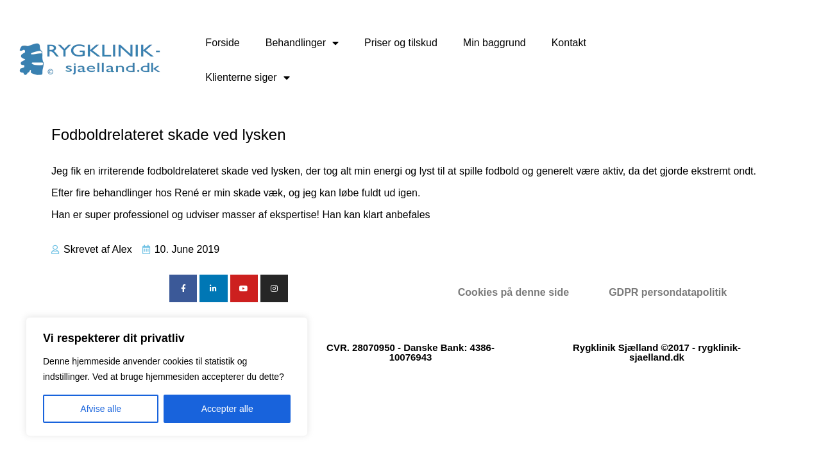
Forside (222, 42)
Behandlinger (302, 43)
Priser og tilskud (400, 42)
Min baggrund (494, 42)
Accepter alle (227, 409)
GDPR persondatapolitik (668, 292)
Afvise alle (100, 409)
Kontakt (569, 42)
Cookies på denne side (513, 292)
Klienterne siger (247, 77)
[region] (167, 376)
